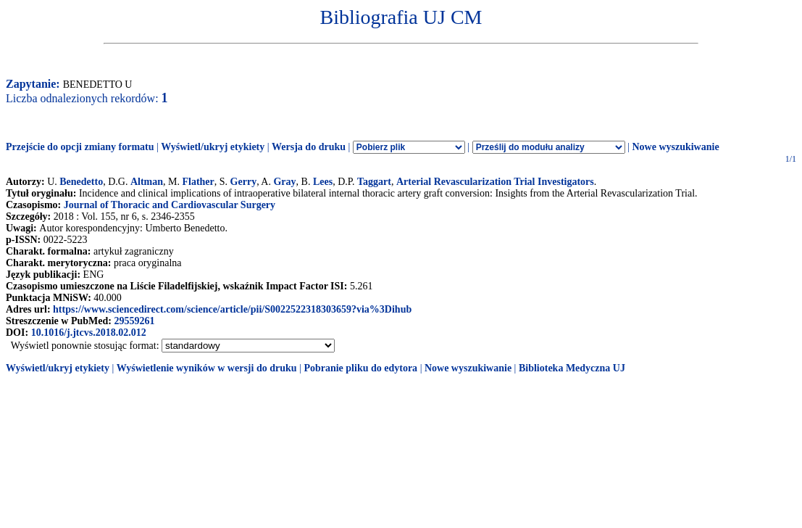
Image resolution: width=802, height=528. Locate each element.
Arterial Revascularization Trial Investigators (495, 181)
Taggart (374, 181)
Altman (146, 181)
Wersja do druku (309, 146)
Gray (284, 181)
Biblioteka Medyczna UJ (572, 368)
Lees (323, 181)
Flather (198, 181)
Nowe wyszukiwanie (675, 146)
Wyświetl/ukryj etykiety (212, 146)
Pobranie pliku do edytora (360, 368)
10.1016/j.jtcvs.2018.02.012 (88, 332)
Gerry (243, 181)
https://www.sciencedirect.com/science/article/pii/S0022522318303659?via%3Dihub (232, 309)
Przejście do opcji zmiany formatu (80, 146)
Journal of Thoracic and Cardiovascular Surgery (169, 204)
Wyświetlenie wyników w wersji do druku (207, 368)
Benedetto (81, 181)
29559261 (134, 320)
